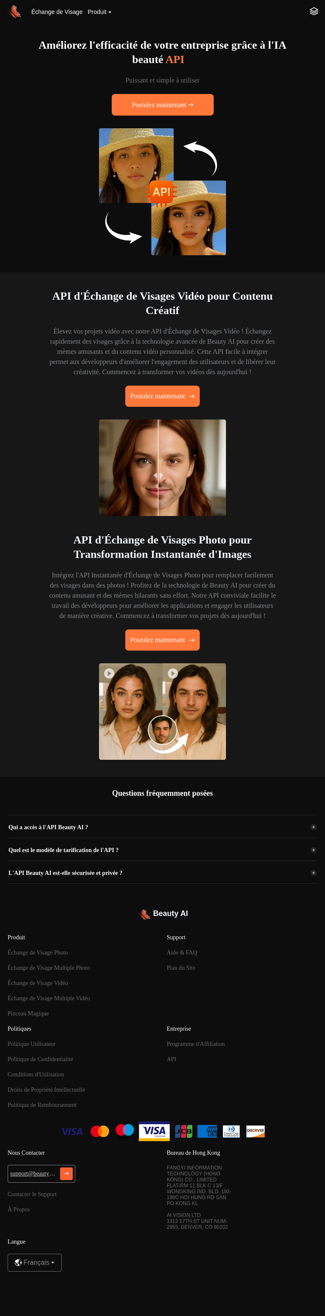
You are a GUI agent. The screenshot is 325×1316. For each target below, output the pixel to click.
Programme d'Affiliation (196, 1044)
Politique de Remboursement (42, 1105)
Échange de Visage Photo (38, 952)
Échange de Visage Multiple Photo (49, 968)
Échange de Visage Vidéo (38, 983)
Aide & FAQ (182, 952)
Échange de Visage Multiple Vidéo (49, 998)
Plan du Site (181, 968)
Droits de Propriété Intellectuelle (46, 1090)
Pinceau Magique (28, 1013)
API (171, 1059)
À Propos (19, 1209)
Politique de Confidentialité (40, 1059)
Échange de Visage (57, 11)
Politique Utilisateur (31, 1044)
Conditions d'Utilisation (36, 1074)
